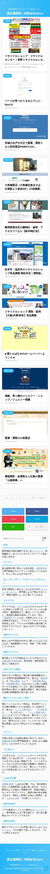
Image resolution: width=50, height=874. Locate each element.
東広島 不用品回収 (13, 661)
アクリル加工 (23, 606)
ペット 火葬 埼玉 (23, 709)
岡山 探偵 (15, 681)
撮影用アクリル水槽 (13, 618)
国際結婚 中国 (8, 741)
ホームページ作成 (12, 850)
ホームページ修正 (29, 850)
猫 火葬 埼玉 (16, 712)
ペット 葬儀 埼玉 (37, 712)
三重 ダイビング (35, 551)
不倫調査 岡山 (13, 684)
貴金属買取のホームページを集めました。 (25, 865)
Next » (42, 497)
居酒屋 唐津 (7, 784)
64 (33, 497)
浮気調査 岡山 (39, 681)
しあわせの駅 (12, 798)
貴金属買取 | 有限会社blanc (25, 13)
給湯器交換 (41, 568)
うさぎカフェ (23, 755)
